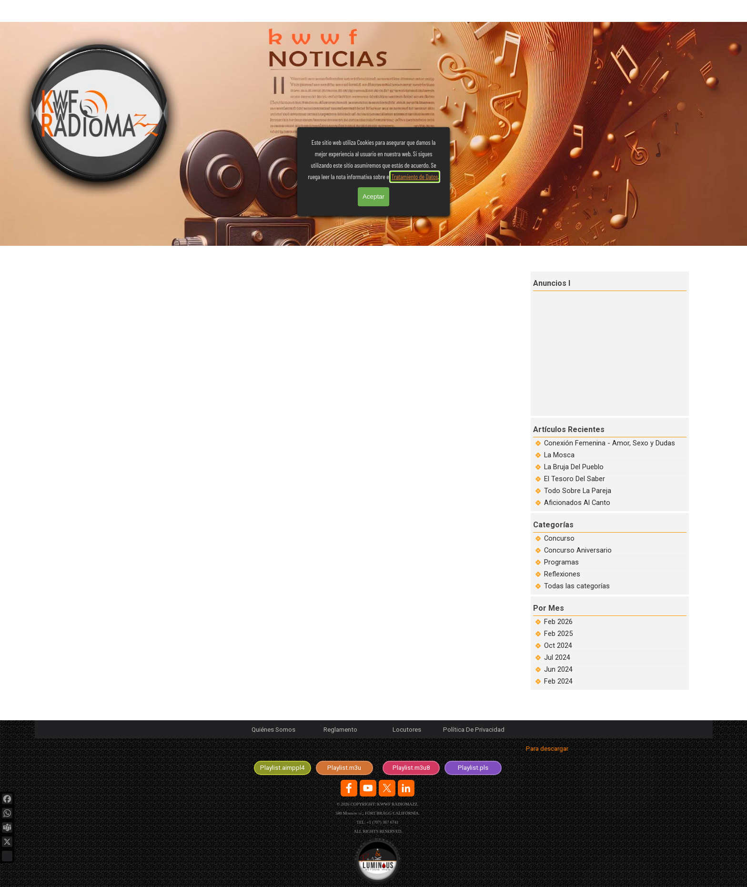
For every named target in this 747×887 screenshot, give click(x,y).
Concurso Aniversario (578, 550)
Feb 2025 (558, 633)
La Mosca (559, 455)
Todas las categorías (577, 586)
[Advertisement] (610, 352)
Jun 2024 (558, 669)
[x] (387, 788)
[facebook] (349, 788)
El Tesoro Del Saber (574, 478)
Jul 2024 (557, 657)
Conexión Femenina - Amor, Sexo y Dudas (609, 443)
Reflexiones (562, 574)
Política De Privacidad (474, 729)
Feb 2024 (558, 681)
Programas (561, 562)
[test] (282, 768)
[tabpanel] (377, 750)
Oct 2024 (558, 645)
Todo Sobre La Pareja (577, 490)
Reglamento (340, 729)
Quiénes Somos (273, 729)
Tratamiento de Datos (415, 61)
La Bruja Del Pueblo (574, 467)
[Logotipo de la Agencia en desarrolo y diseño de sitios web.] (377, 861)
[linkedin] (406, 788)
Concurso (559, 538)
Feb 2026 (558, 621)
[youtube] (368, 788)
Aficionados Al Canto (577, 502)
